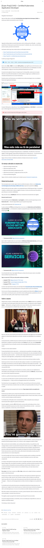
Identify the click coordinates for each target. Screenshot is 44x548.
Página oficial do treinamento (18, 238)
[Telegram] (38, 519)
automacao (26, 512)
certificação (5, 512)
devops (9, 512)
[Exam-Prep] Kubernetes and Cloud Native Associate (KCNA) (15, 52)
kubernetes (14, 512)
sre (8, 514)
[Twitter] (35, 519)
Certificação (5, 510)
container (35, 512)
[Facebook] (36, 519)
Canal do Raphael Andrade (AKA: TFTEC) (19, 282)
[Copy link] (41, 519)
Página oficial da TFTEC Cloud (17, 280)
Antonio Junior (5, 12)
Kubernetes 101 (18, 204)
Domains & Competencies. (32, 177)
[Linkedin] (40, 519)
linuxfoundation (4, 514)
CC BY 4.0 (12, 519)
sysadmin (12, 514)
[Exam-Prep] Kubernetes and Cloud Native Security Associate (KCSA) (17, 54)
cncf (22, 512)
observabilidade (17, 514)
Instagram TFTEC (15, 284)
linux (39, 512)
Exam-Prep (9, 510)
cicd (32, 512)
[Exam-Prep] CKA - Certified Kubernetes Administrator (14, 56)
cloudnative (19, 512)
